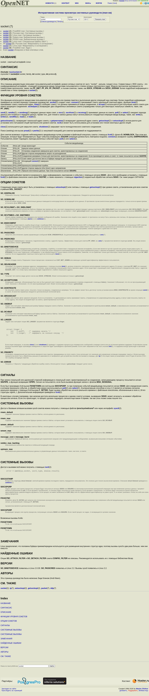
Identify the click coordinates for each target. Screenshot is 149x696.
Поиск (110, 3)
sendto (11, 113)
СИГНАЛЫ (5, 629)
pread (26, 131)
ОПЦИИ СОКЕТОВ (9, 624)
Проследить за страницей (12, 694)
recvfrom (70, 113)
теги (114, 3)
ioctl (59, 123)
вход (126, 0)
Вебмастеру (143, 694)
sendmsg (23, 113)
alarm (30, 219)
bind (133, 102)
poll (116, 113)
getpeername (57, 121)
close (3, 127)
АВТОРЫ (4, 655)
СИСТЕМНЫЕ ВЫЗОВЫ (11, 633)
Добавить (123, 694)
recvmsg (82, 113)
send (3, 113)
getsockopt (104, 121)
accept (102, 104)
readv (30, 117)
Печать (60, 21)
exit (110, 349)
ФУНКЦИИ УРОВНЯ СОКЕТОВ (14, 620)
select (125, 113)
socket (32, 90)
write (138, 115)
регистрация (133, 0)
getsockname (6, 121)
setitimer (40, 219)
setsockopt (118, 121)
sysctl (116, 411)
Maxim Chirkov (142, 692)
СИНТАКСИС (6, 611)
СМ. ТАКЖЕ (6, 660)
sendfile (12, 117)
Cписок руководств (48, 21)
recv (61, 113)
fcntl (110, 135)
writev (3, 117)
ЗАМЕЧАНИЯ (6, 642)
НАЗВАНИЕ (6, 607)
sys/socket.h (15, 72)
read (22, 117)
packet (44, 591)
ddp (52, 591)
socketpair (32, 106)
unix (101, 235)
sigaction (78, 177)
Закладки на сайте (9, 692)
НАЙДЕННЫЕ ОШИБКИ (11, 646)
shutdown (43, 127)
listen (36, 104)
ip (99, 359)
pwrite (36, 131)
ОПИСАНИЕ (6, 615)
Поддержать (133, 694)
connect (74, 102)
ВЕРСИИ (4, 651)
